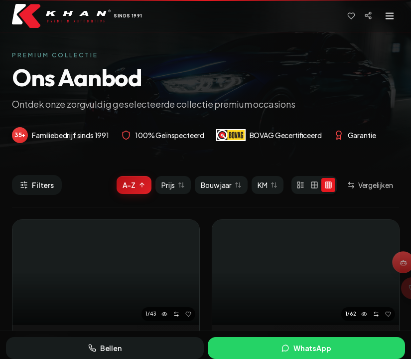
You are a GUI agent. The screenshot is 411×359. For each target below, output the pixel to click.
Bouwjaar (221, 184)
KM (267, 184)
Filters (37, 184)
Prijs (173, 184)
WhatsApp (306, 348)
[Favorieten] (351, 16)
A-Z (134, 184)
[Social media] (368, 15)
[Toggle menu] (389, 15)
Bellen (105, 348)
